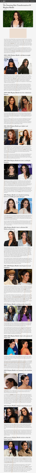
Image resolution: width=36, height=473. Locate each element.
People (24, 298)
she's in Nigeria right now (9, 461)
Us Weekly (23, 458)
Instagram (5, 364)
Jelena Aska (5, 9)
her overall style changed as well (18, 296)
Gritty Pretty (12, 43)
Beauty (4, 3)
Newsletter (32, 1)
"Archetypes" (11, 394)
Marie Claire (15, 78)
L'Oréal (14, 182)
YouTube (24, 149)
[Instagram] (24, 1)
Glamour (19, 191)
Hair (6, 3)
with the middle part (9, 217)
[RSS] (28, 1)
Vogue (23, 328)
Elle (4, 251)
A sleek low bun (6, 390)
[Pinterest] (21, 1)
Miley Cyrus (13, 50)
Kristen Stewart (18, 50)
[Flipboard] (23, 1)
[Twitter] (26, 1)
